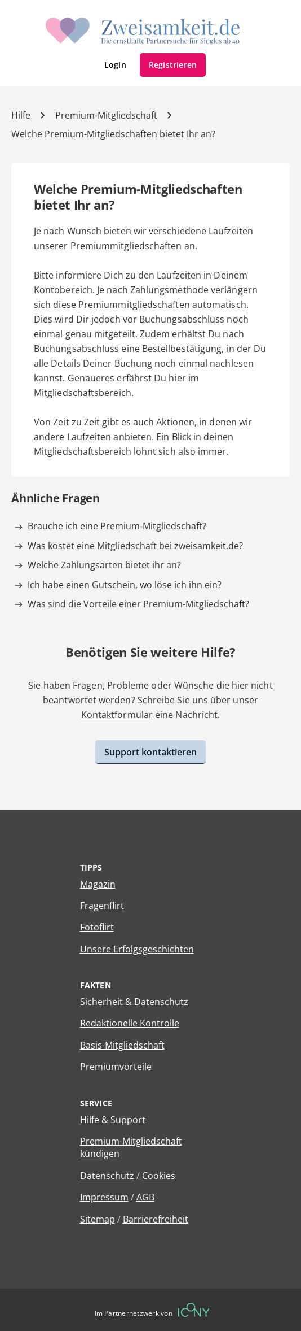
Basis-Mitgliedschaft (122, 1045)
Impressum (104, 1197)
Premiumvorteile (116, 1066)
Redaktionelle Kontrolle (129, 1023)
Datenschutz (107, 1175)
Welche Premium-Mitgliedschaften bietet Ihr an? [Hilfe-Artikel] (113, 134)
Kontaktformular (117, 714)
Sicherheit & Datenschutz (134, 1001)
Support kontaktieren (150, 752)
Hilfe (20, 115)
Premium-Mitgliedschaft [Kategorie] (106, 115)
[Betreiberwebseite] (194, 1310)
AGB (145, 1197)
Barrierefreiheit (155, 1219)
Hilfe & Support (112, 1119)
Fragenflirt (102, 905)
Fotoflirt (97, 927)
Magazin (98, 884)
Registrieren (173, 64)
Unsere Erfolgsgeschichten (137, 949)
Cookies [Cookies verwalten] (158, 1175)
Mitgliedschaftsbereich (82, 392)
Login (115, 64)
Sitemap (97, 1219)
